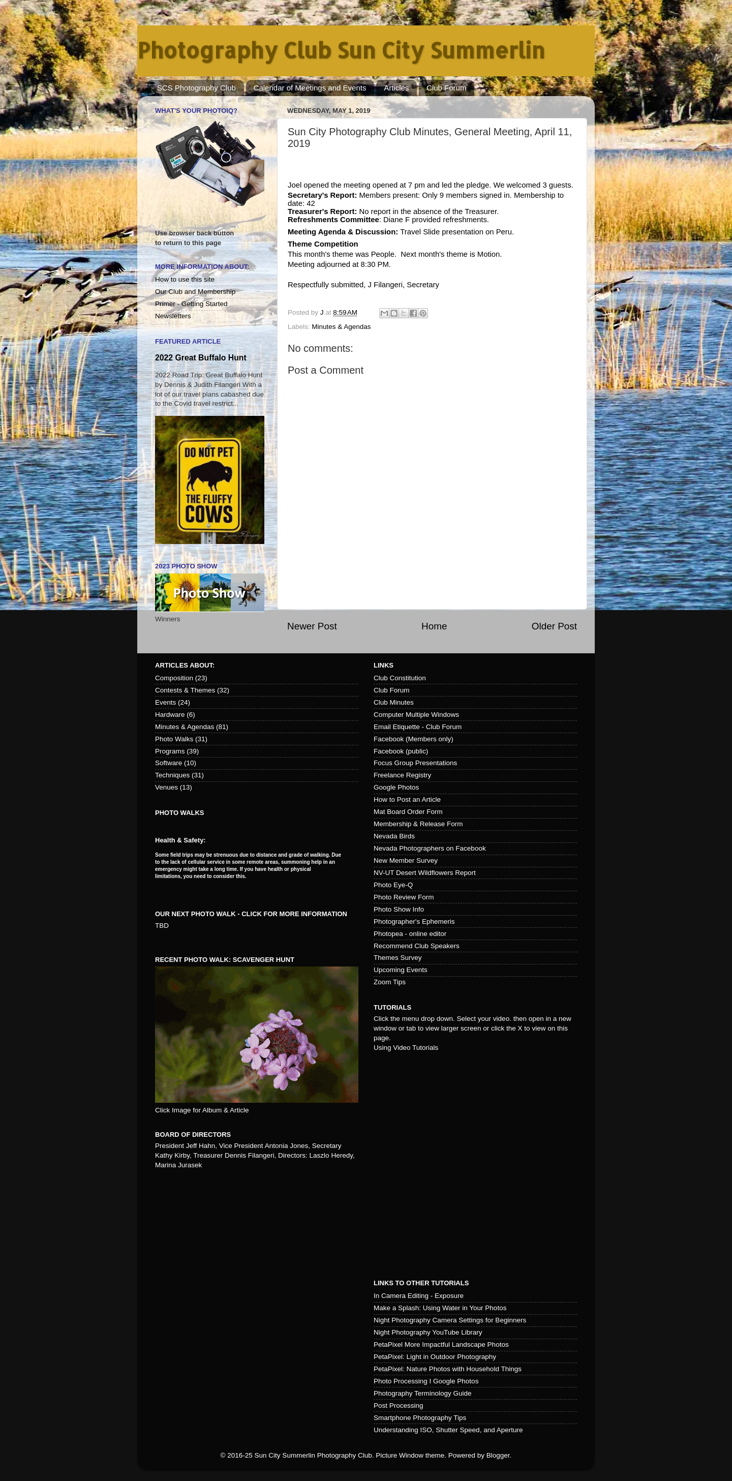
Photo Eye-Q (393, 885)
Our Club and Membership (195, 291)
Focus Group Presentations (415, 763)
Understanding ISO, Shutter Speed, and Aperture (448, 1430)
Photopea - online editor (410, 934)
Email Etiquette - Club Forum (418, 727)
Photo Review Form (404, 897)
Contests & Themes (185, 690)
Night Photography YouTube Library (428, 1332)
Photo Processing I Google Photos (426, 1381)
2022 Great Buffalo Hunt (201, 357)
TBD (162, 925)
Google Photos (396, 787)
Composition (174, 678)
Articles (396, 87)
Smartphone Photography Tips (420, 1418)
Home (434, 626)
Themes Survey (398, 957)
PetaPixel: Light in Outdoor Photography (435, 1357)
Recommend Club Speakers (417, 946)
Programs (170, 751)
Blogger (498, 1455)
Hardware (170, 714)
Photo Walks (174, 739)
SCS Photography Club (196, 87)
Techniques (172, 775)
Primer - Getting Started (191, 304)
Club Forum (446, 87)
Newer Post (312, 626)
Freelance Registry (402, 775)
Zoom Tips (390, 982)
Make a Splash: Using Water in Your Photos (440, 1308)
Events (165, 702)
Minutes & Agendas (341, 326)
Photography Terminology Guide (423, 1393)
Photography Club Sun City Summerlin (341, 50)
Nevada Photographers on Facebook (430, 848)
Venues (166, 787)
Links (383, 665)
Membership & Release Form (418, 824)
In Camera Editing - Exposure (419, 1295)
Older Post (554, 626)
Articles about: (185, 665)
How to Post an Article (407, 799)
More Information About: (202, 266)
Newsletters (173, 316)
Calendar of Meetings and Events (310, 87)
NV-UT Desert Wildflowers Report (425, 872)
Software (168, 763)
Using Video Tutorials (406, 1047)
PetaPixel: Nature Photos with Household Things (448, 1369)
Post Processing (398, 1405)
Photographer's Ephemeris (414, 921)
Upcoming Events (401, 970)
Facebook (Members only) (413, 739)
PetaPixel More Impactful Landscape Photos (441, 1344)
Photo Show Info (399, 909)
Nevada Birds (394, 836)
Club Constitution (400, 678)
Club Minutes (394, 702)
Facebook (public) (401, 751)
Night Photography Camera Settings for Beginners (450, 1320)
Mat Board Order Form (408, 811)
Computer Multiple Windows (416, 714)
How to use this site (185, 279)
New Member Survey (406, 860)
